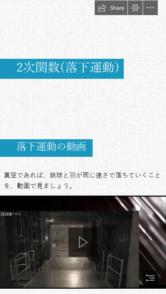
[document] (83, 147)
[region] (83, 242)
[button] (111, 7)
